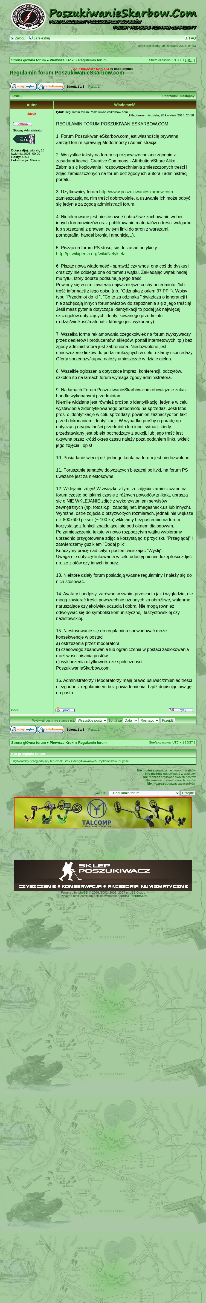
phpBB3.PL (139, 895)
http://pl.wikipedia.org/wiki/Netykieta (91, 253)
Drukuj (17, 95)
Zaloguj (18, 38)
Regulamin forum (92, 60)
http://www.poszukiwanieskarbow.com (136, 191)
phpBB (83, 892)
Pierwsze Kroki (62, 60)
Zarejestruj (39, 38)
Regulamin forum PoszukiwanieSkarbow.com (67, 73)
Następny (187, 95)
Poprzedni (170, 95)
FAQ (190, 38)
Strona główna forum (28, 60)
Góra (15, 710)
